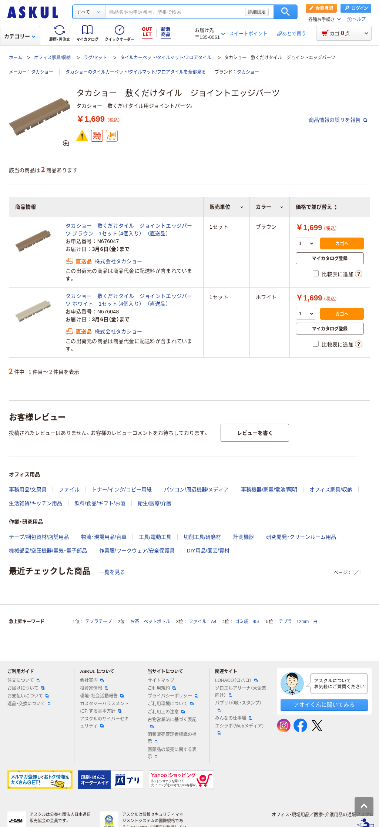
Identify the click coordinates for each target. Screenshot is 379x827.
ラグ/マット (95, 57)
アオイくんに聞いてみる (324, 705)
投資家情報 (94, 688)
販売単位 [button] (226, 207)
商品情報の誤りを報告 (338, 120)
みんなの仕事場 (233, 718)
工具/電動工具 (155, 537)
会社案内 (92, 680)
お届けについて (25, 688)
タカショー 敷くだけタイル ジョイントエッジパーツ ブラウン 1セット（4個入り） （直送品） (129, 229)
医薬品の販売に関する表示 (172, 753)
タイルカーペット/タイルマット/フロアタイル (166, 57)
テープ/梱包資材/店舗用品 (39, 537)
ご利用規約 (162, 688)
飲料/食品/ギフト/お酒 (99, 503)
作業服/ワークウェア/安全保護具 (137, 551)
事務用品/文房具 (28, 489)
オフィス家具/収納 (52, 57)
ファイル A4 (203, 621)
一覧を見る (112, 572)
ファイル (69, 489)
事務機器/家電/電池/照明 (269, 489)
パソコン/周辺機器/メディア (196, 489)
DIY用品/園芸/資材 (208, 551)
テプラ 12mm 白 (298, 621)
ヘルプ (359, 19)
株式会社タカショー (118, 261)
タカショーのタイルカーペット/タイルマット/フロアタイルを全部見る (136, 72)
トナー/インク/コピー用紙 (122, 489)
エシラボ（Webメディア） (239, 728)
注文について (23, 680)
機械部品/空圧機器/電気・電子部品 (48, 551)
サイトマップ (161, 680)
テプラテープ (98, 621)
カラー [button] (270, 207)
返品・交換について (29, 703)
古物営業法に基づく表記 (172, 722)
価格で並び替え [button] (316, 207)
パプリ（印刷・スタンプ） (238, 706)
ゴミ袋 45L (247, 621)
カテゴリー (20, 36)
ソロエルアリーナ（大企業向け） (240, 692)
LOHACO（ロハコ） (236, 680)
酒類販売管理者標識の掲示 (172, 738)
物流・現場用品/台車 (104, 537)
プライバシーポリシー (173, 696)
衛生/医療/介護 (155, 503)
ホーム (15, 57)
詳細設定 (257, 12)
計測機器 (243, 537)
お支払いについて (28, 696)
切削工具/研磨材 (202, 537)
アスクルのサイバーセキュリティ (104, 722)
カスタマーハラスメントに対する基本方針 (104, 707)
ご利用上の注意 (166, 712)
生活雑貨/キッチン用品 (35, 503)
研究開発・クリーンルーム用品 (301, 537)
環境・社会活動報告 (102, 696)
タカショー (42, 72)
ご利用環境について (171, 703)
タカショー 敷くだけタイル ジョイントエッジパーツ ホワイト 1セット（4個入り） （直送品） (129, 300)
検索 (286, 11)
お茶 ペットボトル (150, 621)
